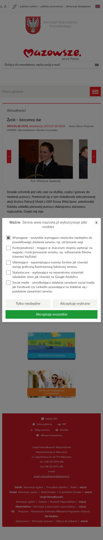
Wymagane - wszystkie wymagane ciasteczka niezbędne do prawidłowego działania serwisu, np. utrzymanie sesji (49, 240)
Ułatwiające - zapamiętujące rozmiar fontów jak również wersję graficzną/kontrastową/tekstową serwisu (47, 264)
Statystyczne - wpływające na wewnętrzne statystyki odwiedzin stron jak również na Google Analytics (44, 274)
